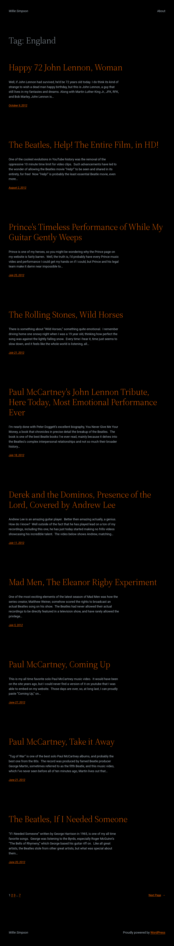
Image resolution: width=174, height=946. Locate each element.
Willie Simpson (18, 11)
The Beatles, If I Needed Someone (68, 819)
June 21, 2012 (17, 780)
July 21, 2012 (16, 352)
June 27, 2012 (17, 702)
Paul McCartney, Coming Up (59, 664)
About (161, 11)
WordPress (157, 932)
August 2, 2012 (17, 187)
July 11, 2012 (16, 543)
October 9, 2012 (18, 105)
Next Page (157, 895)
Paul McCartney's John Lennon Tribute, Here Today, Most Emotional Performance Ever (83, 402)
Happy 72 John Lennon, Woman (66, 67)
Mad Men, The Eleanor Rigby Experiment (83, 582)
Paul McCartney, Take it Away (62, 741)
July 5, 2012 (16, 625)
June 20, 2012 (17, 862)
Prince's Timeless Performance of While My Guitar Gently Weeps (86, 232)
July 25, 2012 (16, 275)
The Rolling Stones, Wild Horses (66, 314)
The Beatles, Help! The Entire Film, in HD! (84, 144)
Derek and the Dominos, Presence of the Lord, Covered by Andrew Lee (80, 499)
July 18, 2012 (16, 455)
